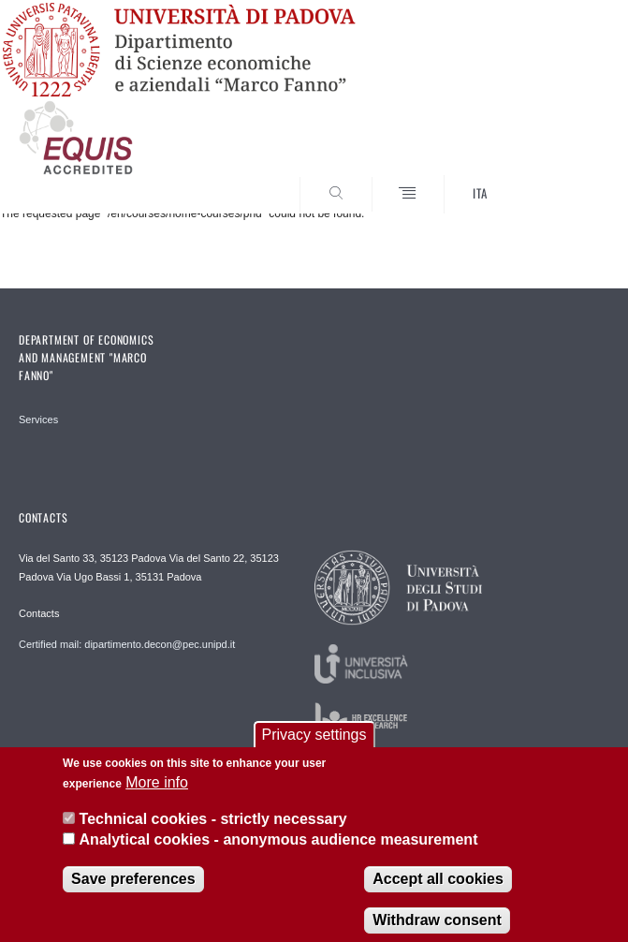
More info (156, 793)
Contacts (39, 613)
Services (38, 419)
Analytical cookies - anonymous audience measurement (279, 849)
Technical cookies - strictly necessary (213, 828)
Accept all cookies (438, 888)
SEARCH (564, 178)
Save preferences (133, 888)
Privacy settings (313, 744)
